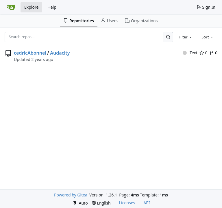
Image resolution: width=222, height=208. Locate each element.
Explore (31, 7)
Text (190, 52)
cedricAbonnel (30, 53)
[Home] (11, 7)
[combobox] (185, 36)
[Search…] (168, 37)
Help (51, 7)
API (146, 202)
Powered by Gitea (70, 195)
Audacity (60, 53)
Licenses (127, 202)
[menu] (80, 203)
